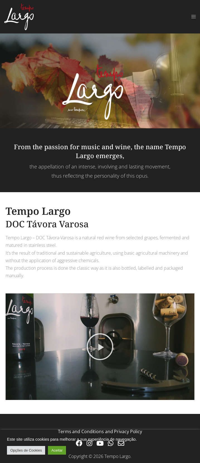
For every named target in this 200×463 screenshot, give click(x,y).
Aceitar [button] (56, 450)
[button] (100, 347)
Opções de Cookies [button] (26, 450)
